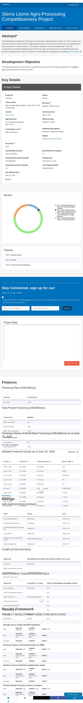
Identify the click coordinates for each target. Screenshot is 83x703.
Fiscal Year (10, 143)
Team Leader (10, 102)
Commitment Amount (13, 151)
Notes (7, 179)
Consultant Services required (16, 165)
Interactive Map (72, 363)
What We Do (6, 5)
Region (45, 136)
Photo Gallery (72, 28)
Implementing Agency (51, 129)
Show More (75, 51)
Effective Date (47, 119)
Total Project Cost (13, 129)
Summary (9, 28)
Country (8, 112)
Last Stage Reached (50, 165)
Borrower (46, 102)
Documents (40, 28)
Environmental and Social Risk (17, 158)
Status (45, 95)
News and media (55, 28)
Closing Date (47, 158)
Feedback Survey (73, 694)
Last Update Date (12, 172)
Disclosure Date (48, 112)
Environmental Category (51, 151)
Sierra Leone (9, 115)
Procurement (24, 28)
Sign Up (67, 308)
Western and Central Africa (51, 139)
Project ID (9, 95)
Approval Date (11, 119)
